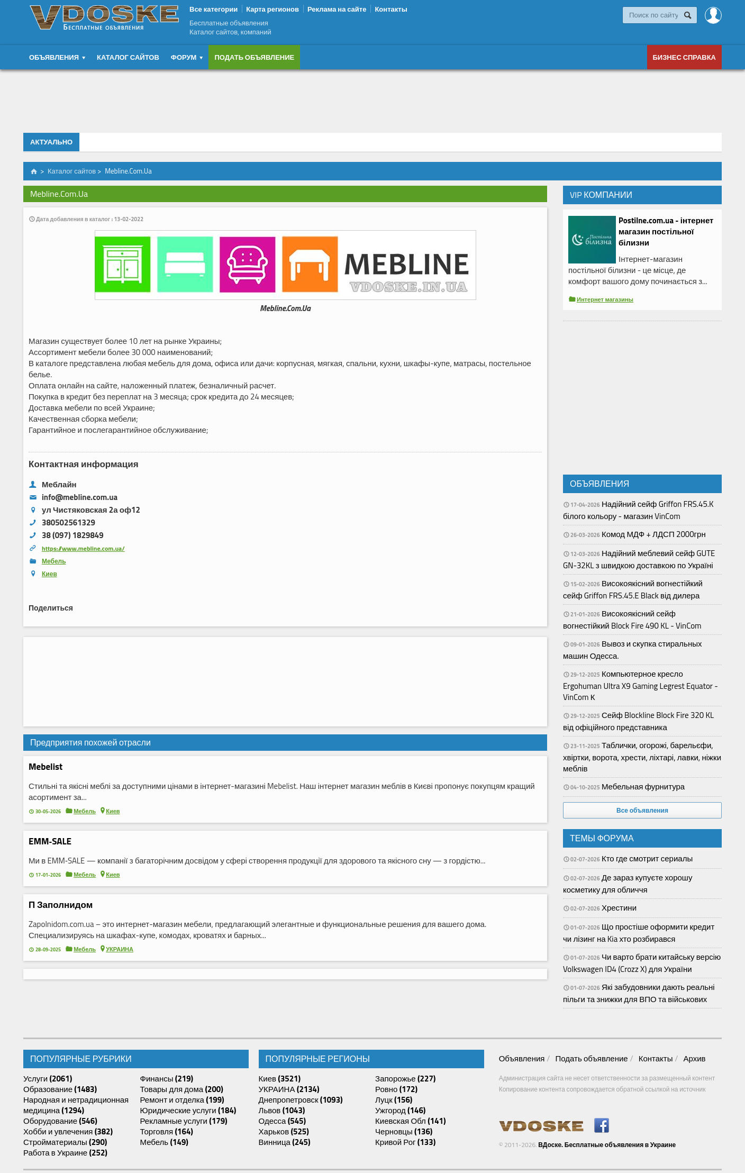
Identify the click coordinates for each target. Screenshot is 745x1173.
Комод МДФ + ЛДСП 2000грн (654, 534)
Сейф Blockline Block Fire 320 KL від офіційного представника (638, 721)
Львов (282, 1110)
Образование (60, 1089)
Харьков (284, 1131)
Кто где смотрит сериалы (647, 858)
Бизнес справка (684, 57)
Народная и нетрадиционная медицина (76, 1105)
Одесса (282, 1121)
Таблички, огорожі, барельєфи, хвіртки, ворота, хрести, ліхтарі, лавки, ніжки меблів (642, 757)
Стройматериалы (65, 1142)
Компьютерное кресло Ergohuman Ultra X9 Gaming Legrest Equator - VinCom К (640, 685)
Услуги (47, 1079)
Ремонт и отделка (182, 1100)
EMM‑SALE (50, 841)
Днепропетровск (301, 1100)
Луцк (393, 1100)
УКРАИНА (119, 948)
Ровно (396, 1089)
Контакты (391, 9)
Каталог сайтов (128, 57)
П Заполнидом (61, 905)
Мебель (54, 561)
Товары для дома (181, 1089)
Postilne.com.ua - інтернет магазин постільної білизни (666, 231)
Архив (694, 1058)
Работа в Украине (65, 1153)
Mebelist (45, 767)
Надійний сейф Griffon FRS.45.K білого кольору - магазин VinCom (638, 510)
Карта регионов (272, 9)
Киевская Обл (410, 1121)
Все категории (213, 9)
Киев (49, 573)
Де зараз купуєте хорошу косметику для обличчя (627, 883)
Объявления (522, 1058)
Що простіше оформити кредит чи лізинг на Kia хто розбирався (638, 933)
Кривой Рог (405, 1142)
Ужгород (400, 1110)
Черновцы (403, 1131)
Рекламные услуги (184, 1121)
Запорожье (405, 1079)
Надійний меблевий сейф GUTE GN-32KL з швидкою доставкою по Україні (639, 559)
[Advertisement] (372, 98)
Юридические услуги (188, 1110)
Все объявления (642, 810)
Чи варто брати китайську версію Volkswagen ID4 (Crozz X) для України (642, 963)
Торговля (166, 1131)
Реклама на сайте (336, 9)
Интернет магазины (605, 299)
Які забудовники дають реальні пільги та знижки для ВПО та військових (639, 993)
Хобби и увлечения (68, 1131)
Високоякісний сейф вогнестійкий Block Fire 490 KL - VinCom (632, 619)
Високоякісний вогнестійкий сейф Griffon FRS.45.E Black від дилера (633, 589)
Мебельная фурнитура (643, 786)
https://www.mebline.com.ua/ (83, 548)
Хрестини (619, 908)
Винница (285, 1142)
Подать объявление (254, 57)
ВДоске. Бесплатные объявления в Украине (607, 1145)
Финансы (167, 1079)
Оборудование (60, 1121)
